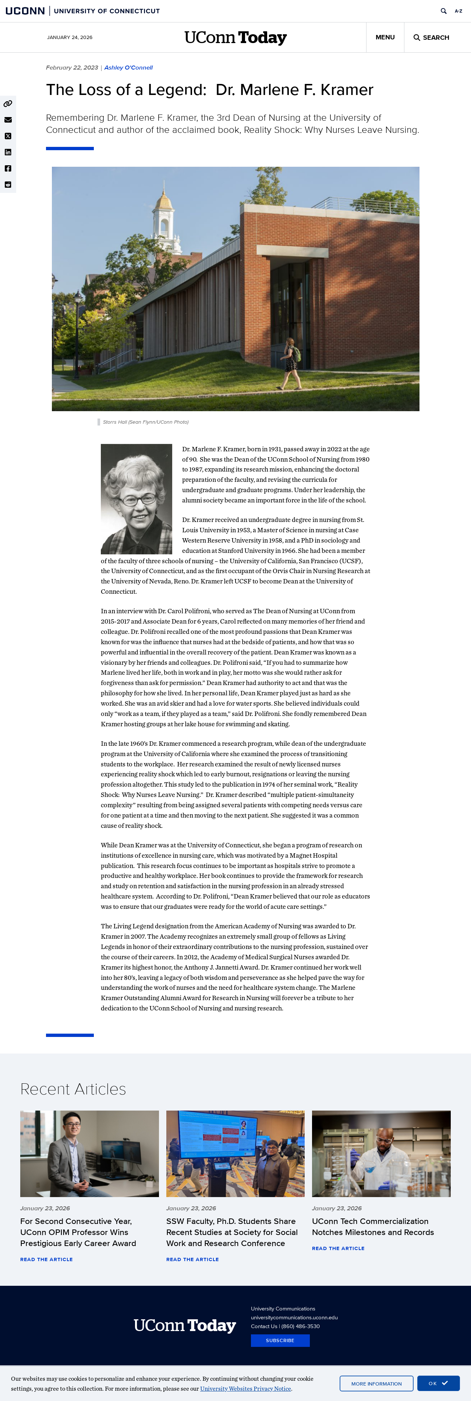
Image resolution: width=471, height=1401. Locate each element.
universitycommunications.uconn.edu (294, 1317)
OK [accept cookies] (439, 1383)
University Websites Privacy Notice (245, 1388)
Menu (385, 37)
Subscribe (280, 1340)
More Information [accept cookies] (376, 1383)
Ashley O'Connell (129, 67)
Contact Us (264, 1326)
